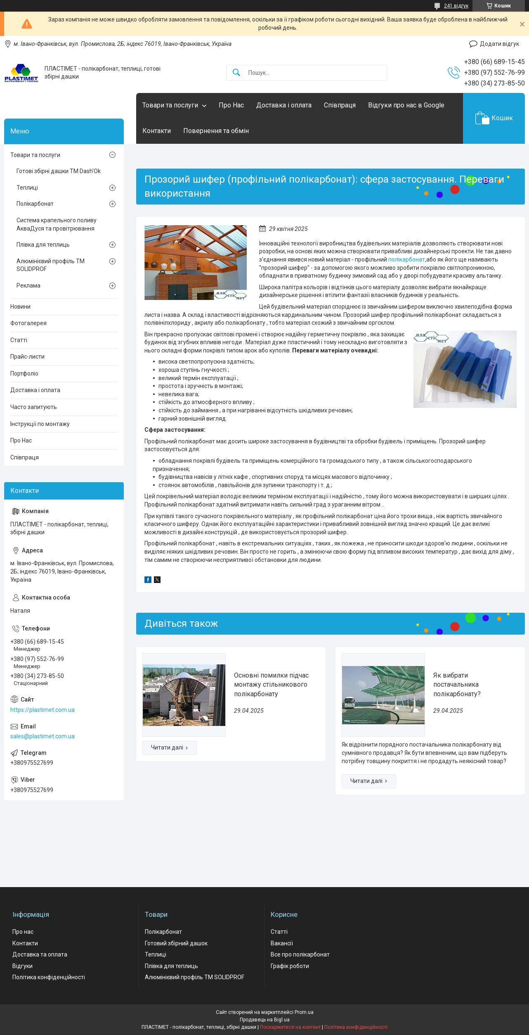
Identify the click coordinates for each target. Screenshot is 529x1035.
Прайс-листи (27, 356)
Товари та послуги (170, 105)
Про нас (22, 931)
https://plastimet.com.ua (42, 710)
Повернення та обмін (216, 131)
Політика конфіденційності (48, 977)
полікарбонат (406, 259)
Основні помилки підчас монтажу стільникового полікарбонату (271, 684)
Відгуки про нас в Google (406, 105)
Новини (20, 306)
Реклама (28, 285)
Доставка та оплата (39, 954)
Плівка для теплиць (43, 244)
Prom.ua (304, 1012)
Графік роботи (290, 966)
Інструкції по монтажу (40, 424)
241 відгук (456, 6)
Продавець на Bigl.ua (265, 1020)
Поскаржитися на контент (290, 1027)
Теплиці (27, 187)
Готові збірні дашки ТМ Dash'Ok (59, 171)
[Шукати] (236, 73)
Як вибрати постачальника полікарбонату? (457, 684)
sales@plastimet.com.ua (42, 736)
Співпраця (340, 105)
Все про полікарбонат (300, 954)
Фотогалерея (28, 323)
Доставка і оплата (284, 105)
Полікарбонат (35, 203)
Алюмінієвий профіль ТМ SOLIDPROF (51, 265)
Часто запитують (33, 407)
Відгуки (22, 966)
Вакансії (282, 943)
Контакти (156, 131)
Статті (18, 340)
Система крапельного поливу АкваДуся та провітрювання (57, 224)
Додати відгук (499, 43)
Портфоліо (24, 373)
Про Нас (231, 105)
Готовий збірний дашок (176, 943)
